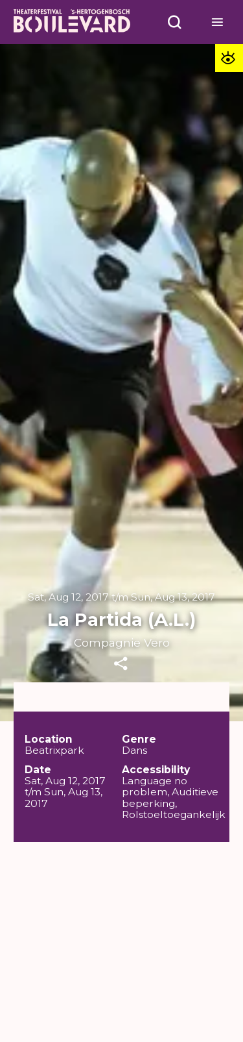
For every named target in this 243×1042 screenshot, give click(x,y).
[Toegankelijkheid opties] (229, 58)
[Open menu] (175, 22)
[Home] (72, 22)
